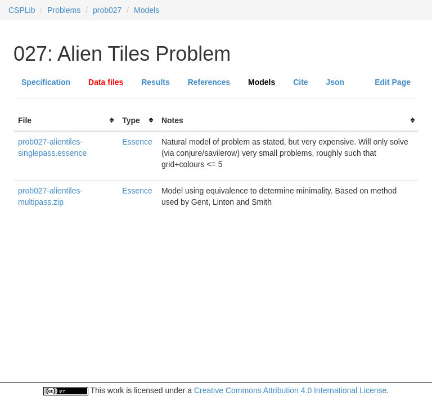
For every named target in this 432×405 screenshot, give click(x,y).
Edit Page (393, 82)
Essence (137, 141)
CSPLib (21, 10)
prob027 (107, 10)
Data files (105, 82)
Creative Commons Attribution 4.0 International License (290, 390)
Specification (45, 82)
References (209, 82)
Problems (63, 10)
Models (146, 10)
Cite (300, 82)
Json (335, 82)
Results (155, 82)
